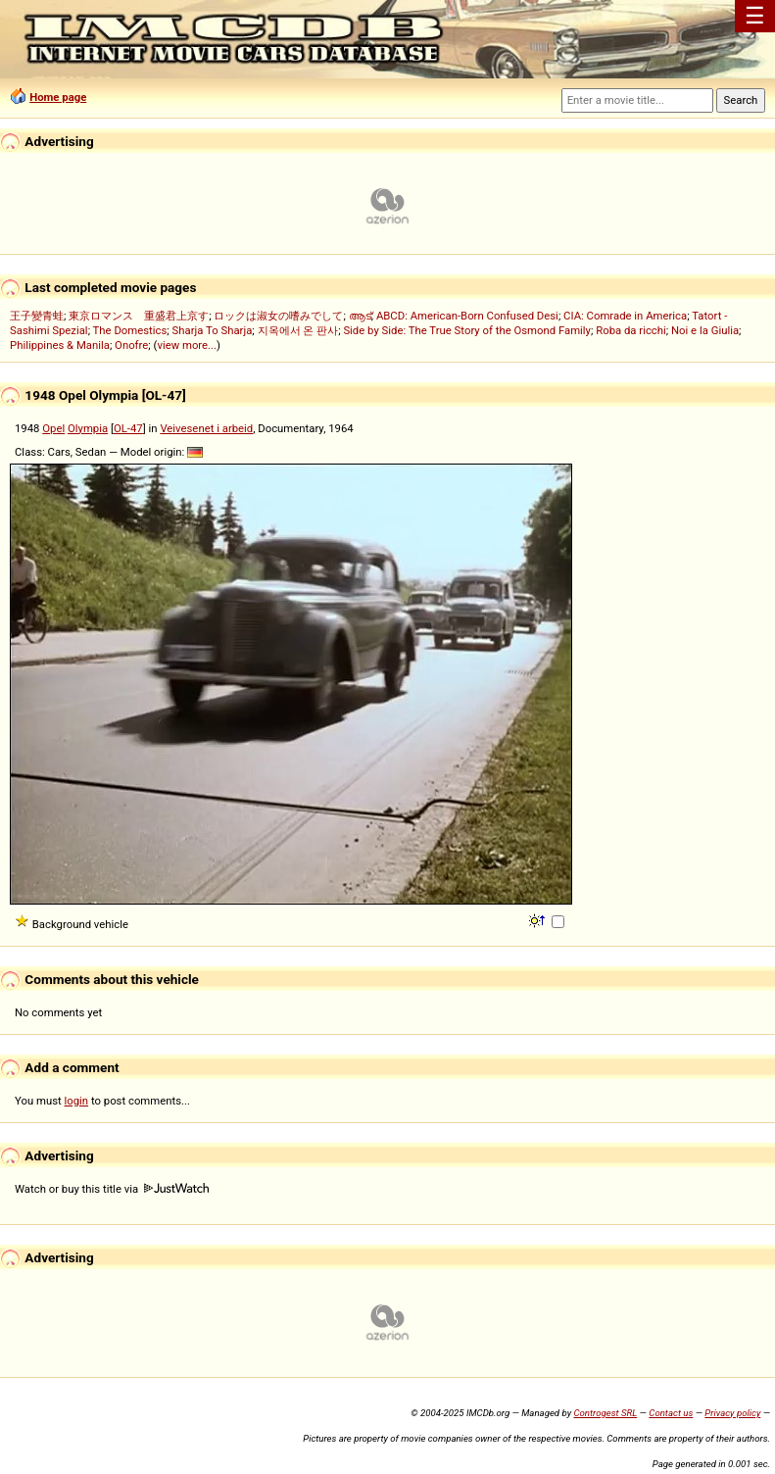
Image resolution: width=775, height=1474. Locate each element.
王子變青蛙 (37, 315)
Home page (57, 97)
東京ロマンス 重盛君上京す (139, 315)
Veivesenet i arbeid (206, 428)
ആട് (360, 315)
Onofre (131, 345)
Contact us (671, 1412)
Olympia (88, 428)
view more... (187, 345)
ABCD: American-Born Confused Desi (467, 315)
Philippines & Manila (60, 345)
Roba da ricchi (631, 330)
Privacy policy (732, 1412)
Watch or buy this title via (112, 1189)
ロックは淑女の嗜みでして (278, 315)
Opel (53, 428)
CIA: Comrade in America (625, 315)
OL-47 (128, 428)
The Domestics (130, 330)
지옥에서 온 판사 (298, 330)
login (77, 1100)
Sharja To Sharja (212, 330)
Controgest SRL (605, 1412)
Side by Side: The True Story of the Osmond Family (467, 330)
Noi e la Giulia (705, 330)
